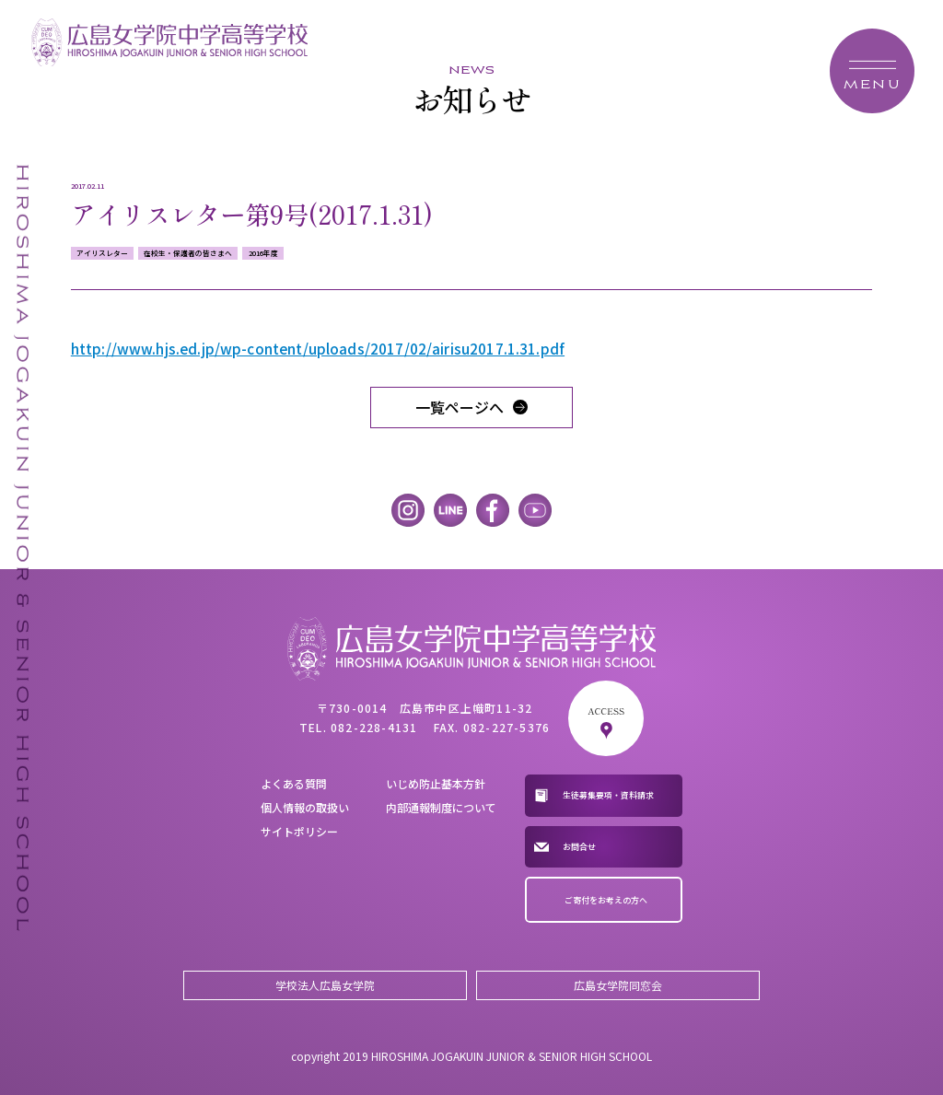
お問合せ (579, 847)
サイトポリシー (299, 831)
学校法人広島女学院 (325, 985)
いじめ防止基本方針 (435, 783)
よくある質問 (294, 783)
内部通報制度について (441, 807)
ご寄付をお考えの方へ (606, 900)
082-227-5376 (506, 727)
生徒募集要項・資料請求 (608, 795)
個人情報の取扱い (305, 807)
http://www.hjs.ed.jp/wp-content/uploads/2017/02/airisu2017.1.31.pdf (318, 348)
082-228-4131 (374, 727)
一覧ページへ (459, 407)
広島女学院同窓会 (618, 985)
